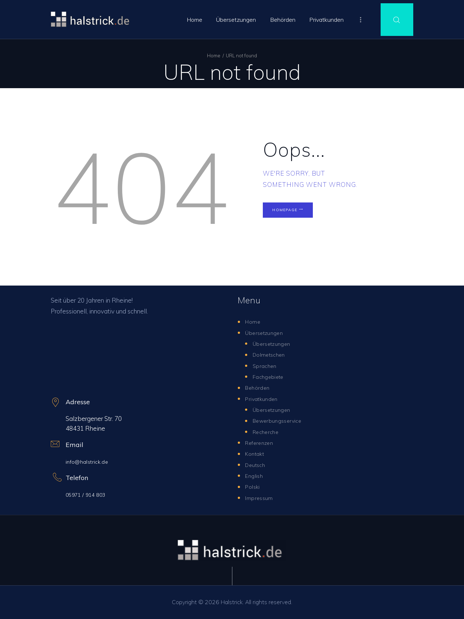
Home (213, 55)
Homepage (294, 213)
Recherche (268, 431)
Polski (253, 486)
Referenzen (261, 442)
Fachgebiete (271, 376)
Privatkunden (263, 398)
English (255, 475)
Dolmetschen (271, 354)
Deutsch (256, 464)
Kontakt (256, 453)
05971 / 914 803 (89, 494)
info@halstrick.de (89, 461)
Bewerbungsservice (280, 420)
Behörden (259, 387)
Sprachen (266, 365)
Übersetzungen (266, 332)
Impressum (260, 497)
